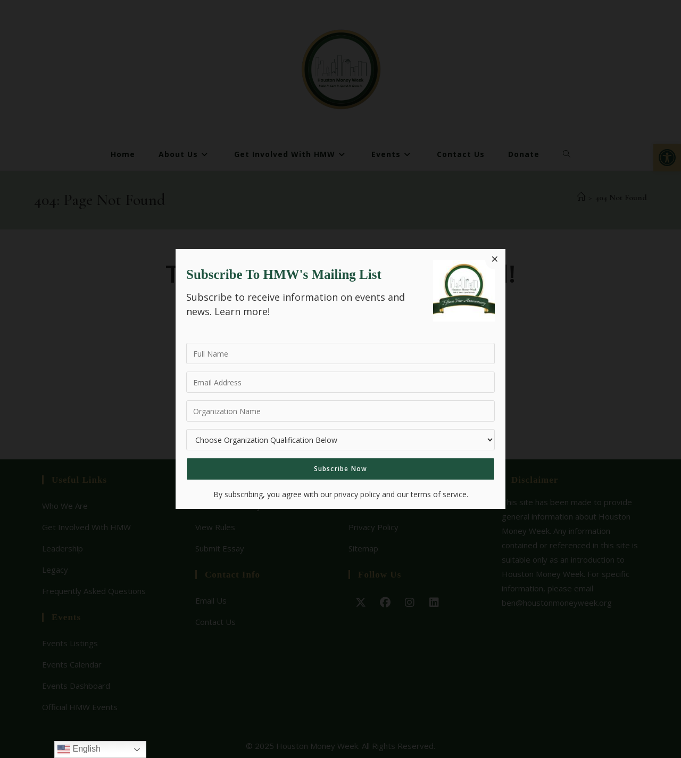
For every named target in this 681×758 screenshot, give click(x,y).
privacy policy (357, 494)
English (79, 749)
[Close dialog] (494, 259)
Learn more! (242, 311)
